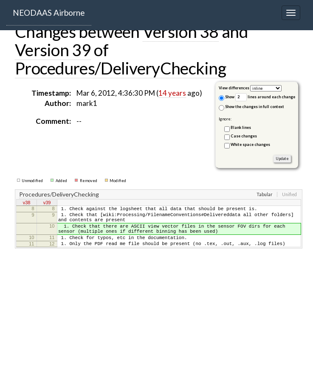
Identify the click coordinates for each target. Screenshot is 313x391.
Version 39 (53, 50)
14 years (172, 92)
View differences (234, 88)
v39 (47, 203)
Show (226, 97)
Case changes (244, 136)
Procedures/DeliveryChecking (120, 68)
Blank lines (241, 127)
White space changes (250, 144)
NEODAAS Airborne (49, 12)
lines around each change (265, 97)
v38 (27, 203)
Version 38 (181, 31)
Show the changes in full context (251, 107)
